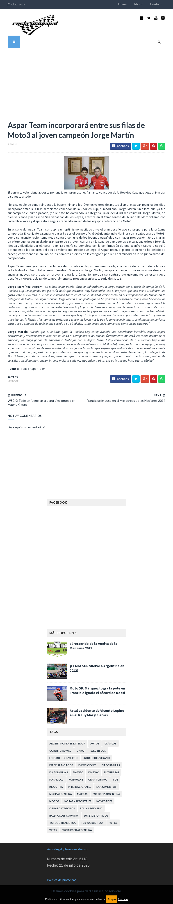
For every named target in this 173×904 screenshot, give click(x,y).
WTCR (53, 822)
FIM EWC (93, 764)
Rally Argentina (91, 800)
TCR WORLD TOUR (92, 815)
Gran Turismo (97, 772)
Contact (161, 4)
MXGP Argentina (60, 786)
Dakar (81, 743)
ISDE (115, 772)
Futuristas (111, 764)
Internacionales (79, 779)
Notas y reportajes (77, 793)
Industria (56, 779)
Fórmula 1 (56, 772)
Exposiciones (87, 757)
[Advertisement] (86, 78)
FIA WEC (78, 764)
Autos (94, 736)
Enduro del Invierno (63, 750)
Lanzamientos (106, 779)
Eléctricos (98, 743)
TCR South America (62, 815)
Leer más (123, 899)
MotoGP (7, 373)
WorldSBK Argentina (77, 822)
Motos (54, 793)
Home (128, 4)
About (143, 4)
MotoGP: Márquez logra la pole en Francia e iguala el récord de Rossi (97, 682)
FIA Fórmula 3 (58, 764)
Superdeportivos (96, 808)
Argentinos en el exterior (67, 736)
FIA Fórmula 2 (111, 757)
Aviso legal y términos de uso (67, 842)
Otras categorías (62, 800)
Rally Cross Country (64, 808)
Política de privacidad (62, 872)
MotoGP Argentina (106, 786)
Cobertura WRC (60, 743)
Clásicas (110, 736)
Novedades (104, 793)
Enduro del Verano (96, 750)
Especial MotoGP (61, 757)
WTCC (113, 815)
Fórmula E (76, 772)
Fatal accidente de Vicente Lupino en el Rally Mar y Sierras (97, 705)
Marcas (82, 786)
